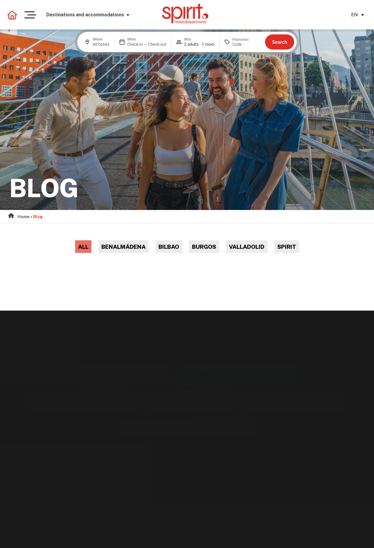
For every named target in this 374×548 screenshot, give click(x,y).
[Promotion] (246, 44)
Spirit (286, 246)
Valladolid (246, 246)
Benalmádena (123, 246)
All (83, 246)
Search (279, 42)
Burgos (204, 246)
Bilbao (168, 246)
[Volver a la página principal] (12, 15)
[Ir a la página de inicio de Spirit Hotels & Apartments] (185, 13)
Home (23, 216)
